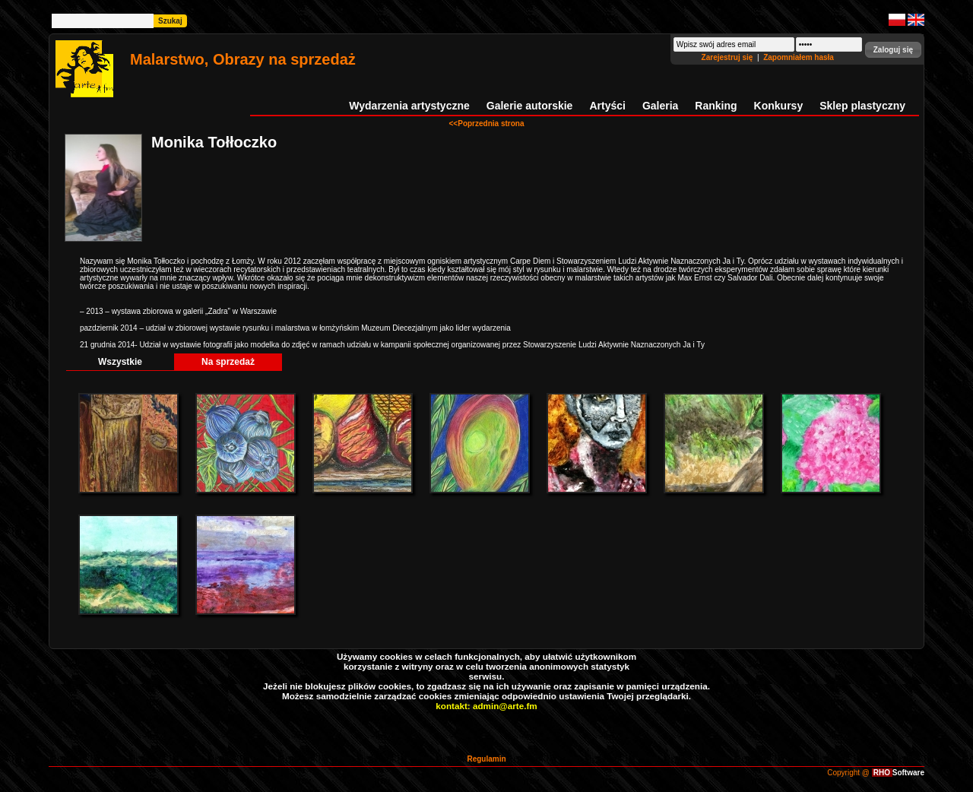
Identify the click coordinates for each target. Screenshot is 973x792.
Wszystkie (120, 361)
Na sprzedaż (228, 361)
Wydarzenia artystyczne (409, 106)
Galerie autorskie (529, 106)
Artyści (607, 106)
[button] (893, 50)
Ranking (716, 106)
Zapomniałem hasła (798, 57)
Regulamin (486, 759)
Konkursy (778, 106)
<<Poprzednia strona (487, 123)
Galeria (660, 106)
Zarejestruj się (729, 57)
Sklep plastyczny (862, 106)
